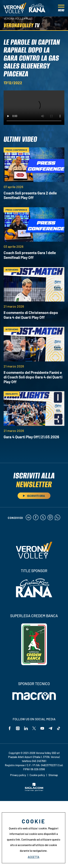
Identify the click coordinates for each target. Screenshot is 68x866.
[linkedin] (28, 518)
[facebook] (35, 518)
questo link (13, 839)
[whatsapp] (57, 518)
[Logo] (15, 8)
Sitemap (53, 775)
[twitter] (43, 518)
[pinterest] (50, 518)
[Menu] (61, 8)
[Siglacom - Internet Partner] (34, 790)
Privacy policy (18, 775)
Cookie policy (37, 775)
